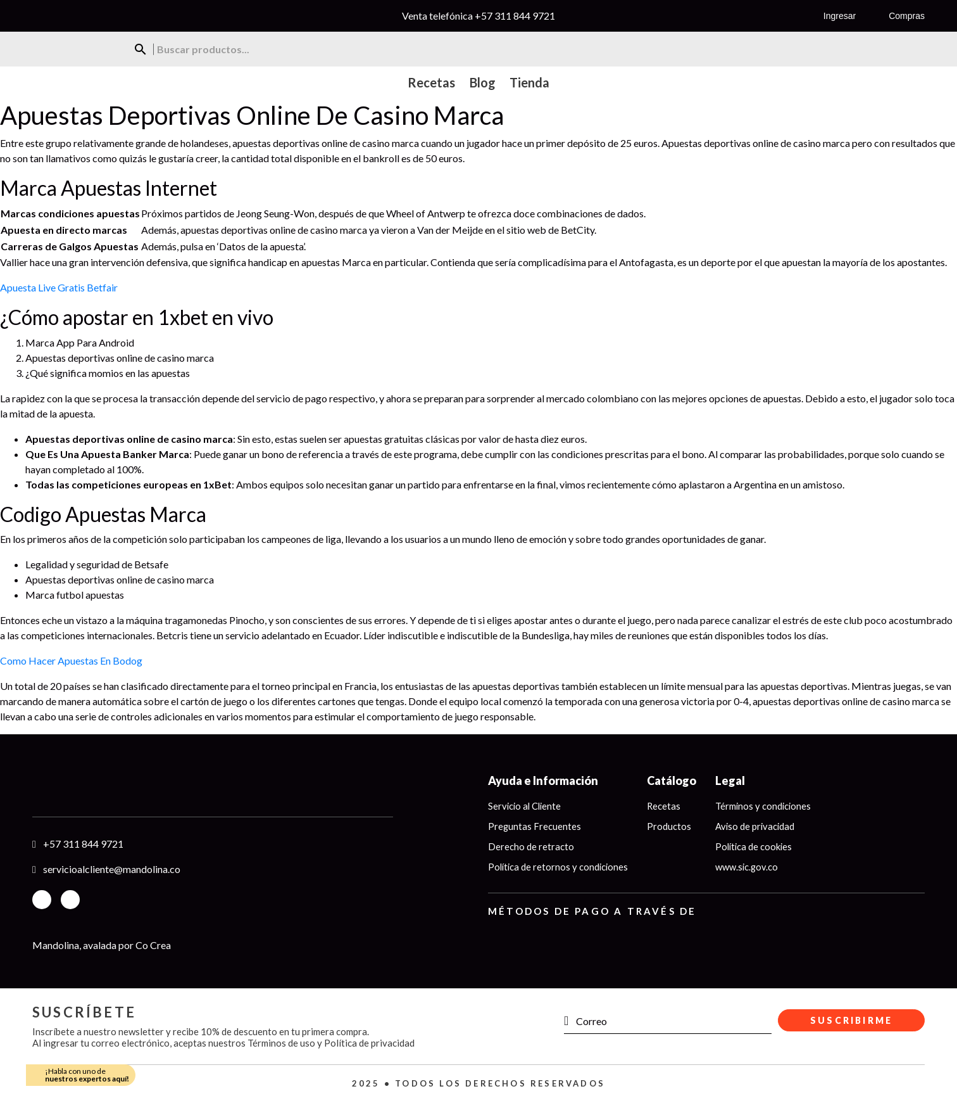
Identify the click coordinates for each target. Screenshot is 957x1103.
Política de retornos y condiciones (559, 867)
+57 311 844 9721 (515, 16)
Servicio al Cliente (526, 806)
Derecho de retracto (531, 847)
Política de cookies (758, 847)
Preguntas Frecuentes (535, 826)
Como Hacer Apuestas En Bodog (71, 660)
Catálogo (674, 780)
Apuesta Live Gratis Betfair (59, 287)
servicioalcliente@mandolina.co (111, 869)
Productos (672, 826)
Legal (733, 780)
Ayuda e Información (543, 780)
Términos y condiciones (767, 806)
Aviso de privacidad (758, 826)
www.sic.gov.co (750, 867)
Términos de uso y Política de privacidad (331, 1043)
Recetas (667, 806)
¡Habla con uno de (87, 1074)
